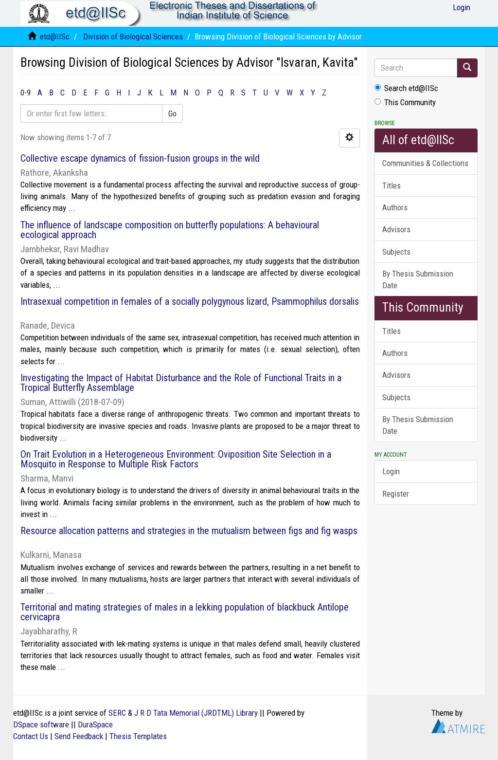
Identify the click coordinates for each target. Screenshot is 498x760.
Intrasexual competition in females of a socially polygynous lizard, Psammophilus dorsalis (189, 301)
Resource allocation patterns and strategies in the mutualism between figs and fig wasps (188, 531)
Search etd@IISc (406, 88)
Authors (395, 207)
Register (395, 494)
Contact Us (30, 736)
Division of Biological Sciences (133, 36)
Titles (391, 185)
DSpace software (41, 724)
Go (172, 113)
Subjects (396, 252)
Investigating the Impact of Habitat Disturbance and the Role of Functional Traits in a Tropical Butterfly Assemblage (180, 382)
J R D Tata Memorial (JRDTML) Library (196, 713)
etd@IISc (55, 36)
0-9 (25, 92)
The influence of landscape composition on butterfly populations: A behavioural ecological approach (169, 230)
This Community (405, 102)
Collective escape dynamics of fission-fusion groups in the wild (140, 158)
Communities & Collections (425, 163)
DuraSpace (95, 724)
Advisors (396, 229)
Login (391, 471)
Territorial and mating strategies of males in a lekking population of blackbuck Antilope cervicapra (184, 612)
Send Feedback (78, 736)
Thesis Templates (138, 736)
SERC (117, 713)
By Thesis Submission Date (417, 279)
